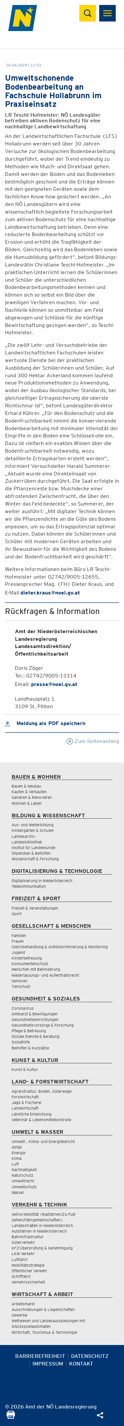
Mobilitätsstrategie (28, 1265)
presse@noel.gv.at (54, 684)
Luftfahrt (19, 1259)
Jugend (18, 952)
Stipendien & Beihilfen (31, 853)
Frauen (18, 941)
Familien (19, 935)
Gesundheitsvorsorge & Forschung (43, 1025)
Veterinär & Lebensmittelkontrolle (41, 1119)
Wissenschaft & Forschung (35, 858)
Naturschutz (22, 1175)
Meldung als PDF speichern (45, 723)
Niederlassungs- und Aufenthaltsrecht (45, 975)
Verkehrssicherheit (28, 1282)
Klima (16, 1158)
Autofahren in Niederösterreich (39, 1231)
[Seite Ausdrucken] (11, 1417)
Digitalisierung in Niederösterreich (42, 880)
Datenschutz (90, 1356)
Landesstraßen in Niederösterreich (42, 1225)
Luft (15, 1163)
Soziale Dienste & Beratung (36, 1036)
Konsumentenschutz (30, 963)
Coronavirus (23, 1008)
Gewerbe (19, 1315)
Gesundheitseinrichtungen (35, 1019)
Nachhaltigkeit (24, 1169)
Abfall (17, 1147)
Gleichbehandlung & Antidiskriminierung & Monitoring (60, 946)
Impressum (47, 1364)
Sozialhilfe (21, 1041)
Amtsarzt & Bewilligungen (35, 1013)
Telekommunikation (29, 886)
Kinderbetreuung (27, 958)
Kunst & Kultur (25, 1069)
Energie (18, 1152)
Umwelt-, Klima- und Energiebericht (43, 1141)
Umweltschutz (24, 1186)
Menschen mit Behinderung (36, 969)
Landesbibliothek (27, 841)
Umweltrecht (23, 1180)
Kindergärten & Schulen (33, 830)
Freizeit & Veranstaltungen (35, 908)
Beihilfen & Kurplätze (30, 1047)
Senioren (19, 980)
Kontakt (81, 1364)
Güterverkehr (23, 1242)
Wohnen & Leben (27, 803)
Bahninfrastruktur (28, 1236)
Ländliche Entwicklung (32, 1114)
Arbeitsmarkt (23, 1303)
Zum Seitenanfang (92, 741)
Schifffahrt (21, 1276)
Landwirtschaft (25, 1108)
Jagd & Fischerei (26, 1102)
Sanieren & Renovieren (32, 797)
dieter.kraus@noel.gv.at (50, 593)
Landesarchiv (23, 836)
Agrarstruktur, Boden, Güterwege (41, 1091)
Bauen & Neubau (26, 786)
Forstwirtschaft (25, 1096)
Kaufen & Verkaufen (29, 791)
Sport (16, 913)
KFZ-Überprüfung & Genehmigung (42, 1247)
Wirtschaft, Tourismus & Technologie (44, 1332)
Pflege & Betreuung (29, 1030)
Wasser (18, 1192)
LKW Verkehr (23, 1253)
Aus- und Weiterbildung (33, 824)
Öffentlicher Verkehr (29, 1270)
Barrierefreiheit (40, 1356)
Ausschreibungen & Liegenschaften (43, 1309)
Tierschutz (21, 986)
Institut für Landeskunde (33, 847)
